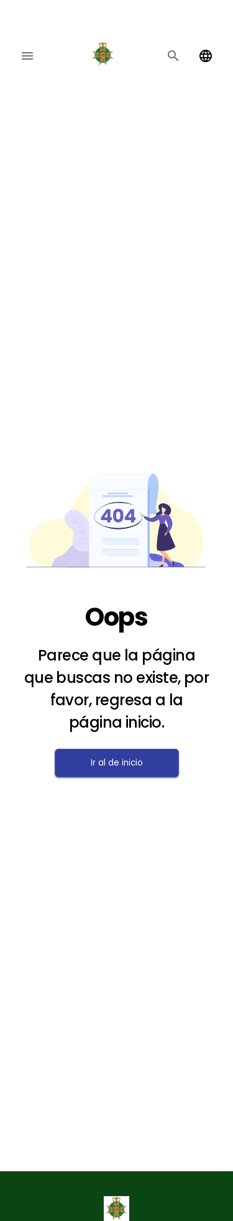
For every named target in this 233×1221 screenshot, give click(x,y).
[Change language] (205, 55)
